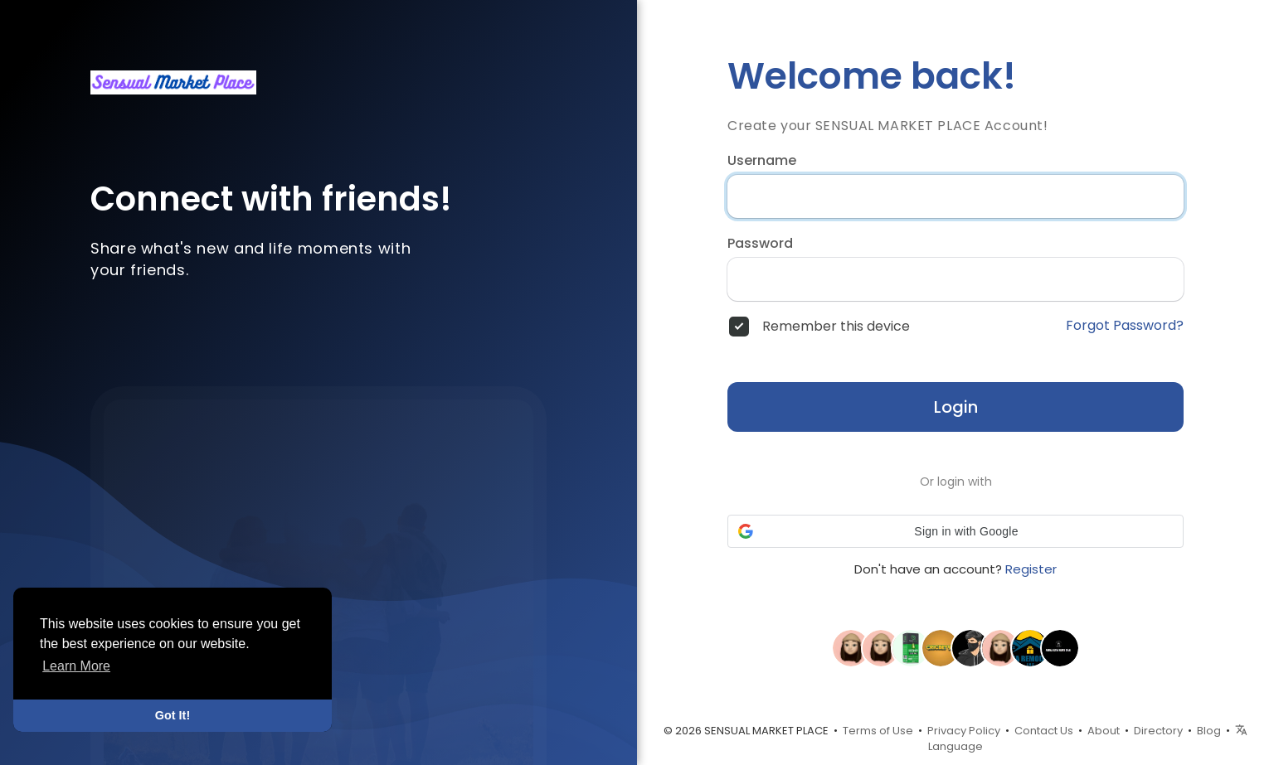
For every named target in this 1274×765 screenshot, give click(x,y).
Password (760, 244)
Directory (1158, 730)
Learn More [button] (76, 666)
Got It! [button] (172, 715)
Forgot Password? (1125, 326)
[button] (955, 531)
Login (956, 407)
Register (1031, 569)
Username (761, 161)
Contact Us (1043, 730)
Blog (1209, 730)
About (1103, 730)
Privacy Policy (963, 730)
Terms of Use (878, 730)
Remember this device (836, 326)
